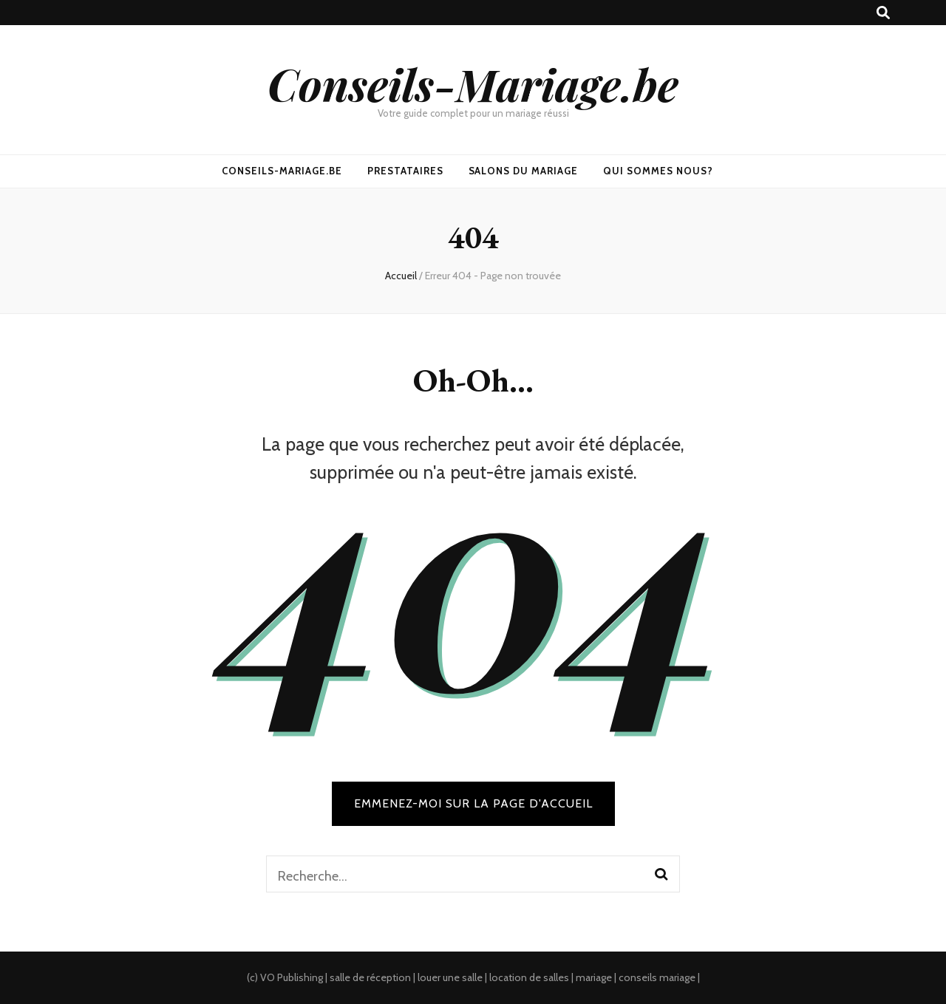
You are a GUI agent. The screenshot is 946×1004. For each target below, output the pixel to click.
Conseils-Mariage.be (473, 83)
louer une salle (450, 977)
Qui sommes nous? (658, 171)
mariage (594, 977)
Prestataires (405, 171)
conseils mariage (657, 977)
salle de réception (370, 977)
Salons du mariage (524, 171)
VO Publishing (291, 977)
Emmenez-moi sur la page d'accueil (473, 803)
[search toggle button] (883, 13)
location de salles (529, 977)
